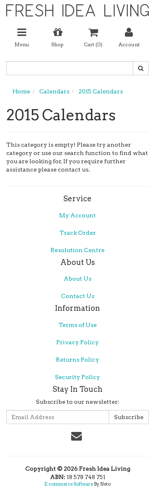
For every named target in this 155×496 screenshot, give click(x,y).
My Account (77, 215)
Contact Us (77, 296)
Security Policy (77, 377)
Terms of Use (78, 325)
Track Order (78, 232)
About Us (77, 278)
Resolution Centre (77, 250)
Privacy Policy (77, 342)
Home (21, 91)
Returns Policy (77, 359)
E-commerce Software (68, 484)
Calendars (54, 91)
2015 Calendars (101, 91)
